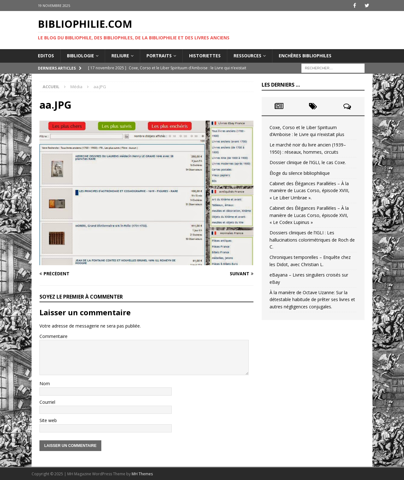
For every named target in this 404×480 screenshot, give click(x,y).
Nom (44, 383)
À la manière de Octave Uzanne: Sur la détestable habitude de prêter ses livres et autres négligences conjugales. (312, 299)
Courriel (47, 402)
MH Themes (142, 474)
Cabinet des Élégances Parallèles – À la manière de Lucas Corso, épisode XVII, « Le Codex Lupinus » (309, 215)
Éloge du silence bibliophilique (300, 173)
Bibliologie (80, 56)
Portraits (159, 56)
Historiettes (205, 56)
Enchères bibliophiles (305, 56)
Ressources (247, 56)
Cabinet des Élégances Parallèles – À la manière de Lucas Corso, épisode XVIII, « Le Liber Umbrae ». (309, 190)
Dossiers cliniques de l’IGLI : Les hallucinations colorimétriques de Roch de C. (312, 240)
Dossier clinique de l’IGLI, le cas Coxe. (308, 162)
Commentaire (53, 336)
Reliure (120, 56)
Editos (46, 56)
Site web (48, 420)
